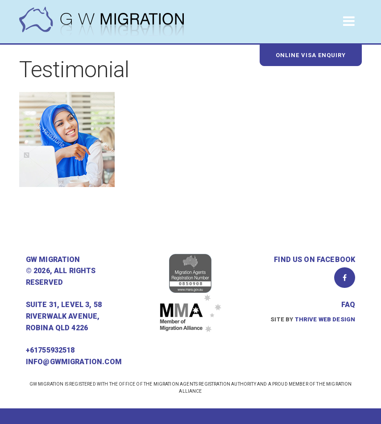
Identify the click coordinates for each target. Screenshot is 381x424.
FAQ (348, 304)
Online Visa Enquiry (311, 55)
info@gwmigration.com (74, 361)
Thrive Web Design (325, 319)
